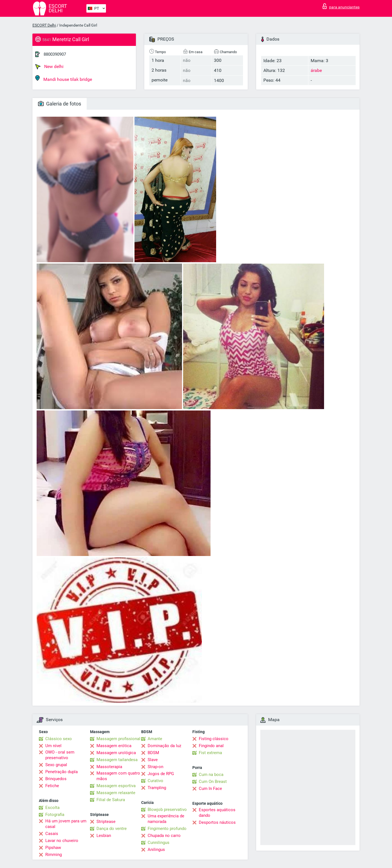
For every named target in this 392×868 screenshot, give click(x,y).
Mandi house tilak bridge (63, 78)
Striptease (105, 821)
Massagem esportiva (116, 785)
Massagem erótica (113, 745)
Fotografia (54, 814)
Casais (51, 833)
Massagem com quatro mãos (118, 776)
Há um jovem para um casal (65, 823)
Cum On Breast (213, 781)
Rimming (53, 854)
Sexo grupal (56, 764)
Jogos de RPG (161, 773)
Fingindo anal (211, 745)
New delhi (49, 66)
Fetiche (52, 785)
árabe (316, 70)
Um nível (53, 745)
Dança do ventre (111, 828)
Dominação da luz (164, 745)
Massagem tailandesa (117, 759)
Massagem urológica (116, 752)
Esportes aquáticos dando (217, 812)
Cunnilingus (158, 842)
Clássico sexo (58, 738)
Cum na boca (211, 774)
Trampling (157, 787)
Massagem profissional (118, 738)
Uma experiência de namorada (166, 818)
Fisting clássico (213, 738)
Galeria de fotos (59, 104)
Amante (155, 738)
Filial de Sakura (110, 799)
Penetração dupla (61, 771)
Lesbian (103, 835)
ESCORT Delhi (44, 25)
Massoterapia (109, 766)
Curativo (155, 780)
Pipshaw (53, 847)
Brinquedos (56, 778)
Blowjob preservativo (167, 809)
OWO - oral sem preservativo (59, 755)
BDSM (153, 752)
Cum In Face (210, 788)
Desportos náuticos (217, 822)
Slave (153, 759)
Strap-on (155, 766)
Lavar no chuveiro (61, 840)
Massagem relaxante (115, 792)
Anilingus (156, 849)
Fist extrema (210, 752)
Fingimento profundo (167, 828)
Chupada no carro (164, 835)
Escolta (52, 807)
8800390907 (55, 54)
